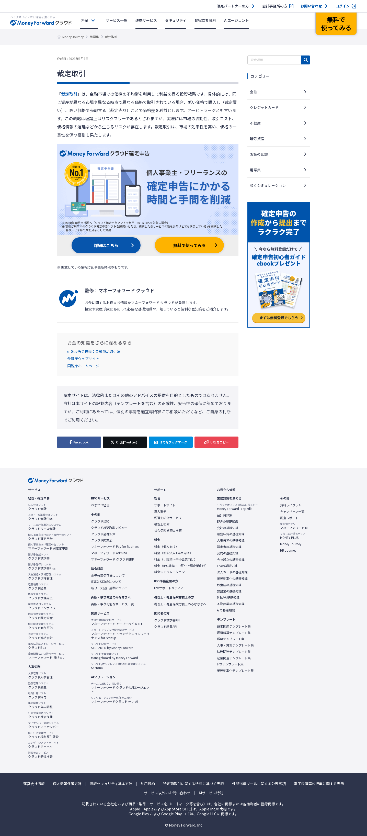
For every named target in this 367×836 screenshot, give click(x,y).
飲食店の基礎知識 (229, 585)
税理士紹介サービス (168, 518)
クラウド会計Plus (43, 517)
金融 (253, 91)
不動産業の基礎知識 (231, 604)
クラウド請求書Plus (41, 566)
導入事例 (160, 511)
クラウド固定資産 (41, 616)
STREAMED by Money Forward (112, 646)
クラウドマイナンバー (43, 725)
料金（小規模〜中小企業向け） (175, 559)
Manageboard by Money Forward (114, 656)
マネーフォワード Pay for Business (115, 546)
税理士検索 (161, 524)
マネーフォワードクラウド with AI (114, 700)
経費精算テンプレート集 (234, 633)
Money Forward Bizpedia (237, 507)
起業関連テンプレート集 (234, 658)
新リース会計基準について (109, 588)
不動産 (255, 123)
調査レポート (289, 518)
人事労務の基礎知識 (231, 540)
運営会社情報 (34, 783)
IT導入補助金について (106, 581)
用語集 (94, 37)
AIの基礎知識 (226, 610)
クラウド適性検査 (40, 755)
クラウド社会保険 (41, 715)
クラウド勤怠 (38, 685)
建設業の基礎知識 (229, 591)
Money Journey (73, 37)
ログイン (342, 6)
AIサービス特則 (211, 792)
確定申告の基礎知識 (231, 534)
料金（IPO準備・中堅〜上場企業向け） (181, 566)
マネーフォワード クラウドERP (112, 559)
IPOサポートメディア (169, 588)
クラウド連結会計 (40, 636)
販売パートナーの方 (233, 6)
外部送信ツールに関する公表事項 (259, 783)
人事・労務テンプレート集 (235, 645)
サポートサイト (165, 505)
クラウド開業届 (101, 540)
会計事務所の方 (274, 6)
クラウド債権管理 (44, 576)
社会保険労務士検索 (168, 530)
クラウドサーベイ (43, 745)
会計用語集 (224, 515)
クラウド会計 (37, 507)
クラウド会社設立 (103, 534)
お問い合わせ (311, 6)
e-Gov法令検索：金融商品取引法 (93, 351)
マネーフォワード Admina (109, 553)
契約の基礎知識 (227, 553)
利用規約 (148, 783)
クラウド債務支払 (40, 596)
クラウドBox (46, 646)
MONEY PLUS (292, 536)
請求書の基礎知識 (229, 547)
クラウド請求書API (167, 620)
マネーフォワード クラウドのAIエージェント (120, 688)
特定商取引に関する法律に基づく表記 (193, 783)
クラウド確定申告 (50, 537)
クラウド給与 (37, 695)
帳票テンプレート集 (231, 639)
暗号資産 (257, 138)
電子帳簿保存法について (108, 575)
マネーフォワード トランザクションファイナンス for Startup (120, 634)
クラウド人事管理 (40, 675)
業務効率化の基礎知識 (232, 578)
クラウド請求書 (39, 556)
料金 (84, 20)
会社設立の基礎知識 (231, 560)
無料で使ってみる (189, 245)
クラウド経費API (165, 627)
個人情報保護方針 (67, 783)
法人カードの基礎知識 (232, 572)
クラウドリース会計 (44, 527)
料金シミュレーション (169, 572)
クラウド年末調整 (40, 705)
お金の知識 (259, 154)
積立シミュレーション (268, 185)
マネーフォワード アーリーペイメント (117, 622)
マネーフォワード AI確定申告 (48, 546)
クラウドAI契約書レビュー (109, 528)
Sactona (118, 666)
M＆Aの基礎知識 (228, 597)
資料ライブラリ (291, 505)
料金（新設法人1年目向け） (173, 553)
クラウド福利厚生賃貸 (43, 735)
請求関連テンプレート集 (234, 626)
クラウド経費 (38, 586)
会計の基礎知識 (227, 528)
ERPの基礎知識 (227, 521)
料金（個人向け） (166, 546)
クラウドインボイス (42, 606)
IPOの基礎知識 (227, 566)
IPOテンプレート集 (230, 664)
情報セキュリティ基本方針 (111, 783)
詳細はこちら (106, 245)
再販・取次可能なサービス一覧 (112, 604)
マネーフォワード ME (294, 526)
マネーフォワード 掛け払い (46, 656)
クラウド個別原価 (41, 626)
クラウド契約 (100, 521)
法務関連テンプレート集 (234, 652)
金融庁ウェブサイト (83, 358)
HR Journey (288, 550)
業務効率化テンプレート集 (235, 670)
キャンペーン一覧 (292, 511)
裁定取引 (69, 94)
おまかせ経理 (100, 505)
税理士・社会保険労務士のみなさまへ (180, 604)
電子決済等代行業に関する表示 (319, 783)
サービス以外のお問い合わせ (167, 792)
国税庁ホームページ (83, 365)
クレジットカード (264, 107)
